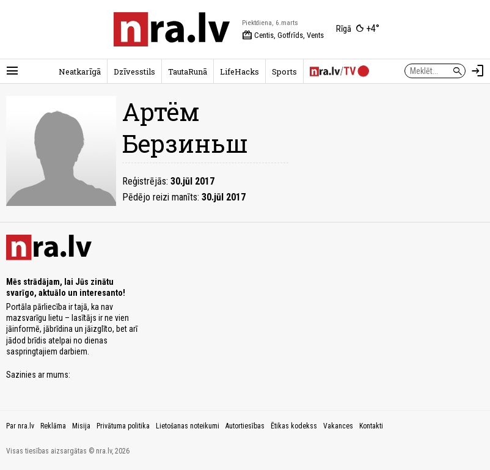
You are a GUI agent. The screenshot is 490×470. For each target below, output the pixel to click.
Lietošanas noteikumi (187, 426)
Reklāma (53, 426)
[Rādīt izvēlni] (12, 71)
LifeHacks (239, 71)
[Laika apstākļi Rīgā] (357, 29)
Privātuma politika (123, 426)
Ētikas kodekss (294, 426)
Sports (284, 71)
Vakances (338, 426)
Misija (81, 426)
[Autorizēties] (478, 71)
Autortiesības (245, 426)
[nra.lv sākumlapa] (172, 29)
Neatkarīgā (80, 71)
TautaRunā (187, 71)
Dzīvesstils (134, 71)
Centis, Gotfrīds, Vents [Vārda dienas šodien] (283, 35)
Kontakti (371, 426)
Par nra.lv (20, 426)
